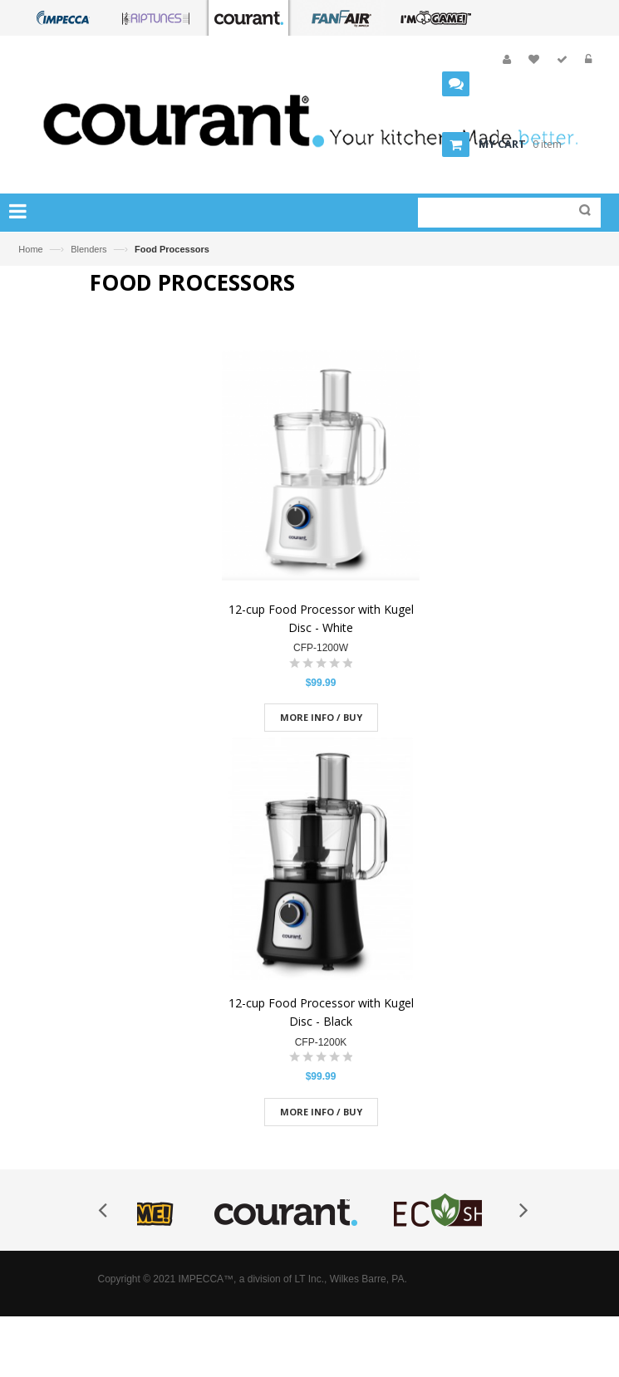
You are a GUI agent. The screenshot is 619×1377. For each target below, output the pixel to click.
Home (30, 249)
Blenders (88, 249)
